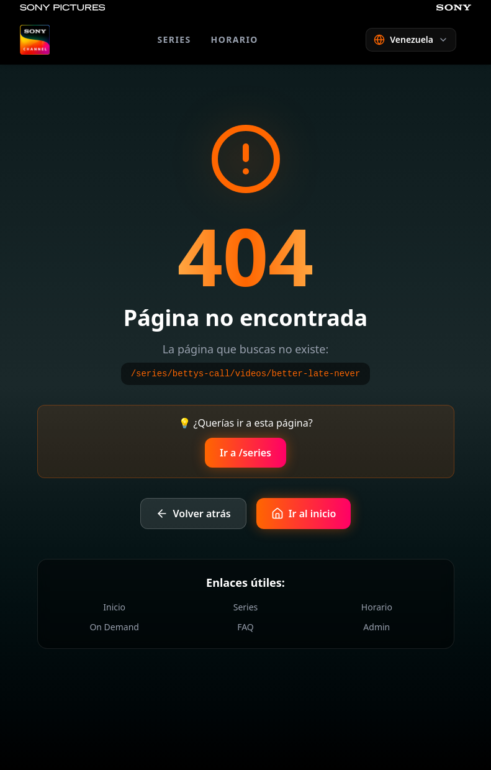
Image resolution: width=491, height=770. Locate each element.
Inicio (114, 607)
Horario (376, 607)
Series (245, 607)
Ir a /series (245, 453)
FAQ (245, 627)
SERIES (174, 39)
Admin (376, 627)
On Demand (114, 627)
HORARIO (234, 39)
